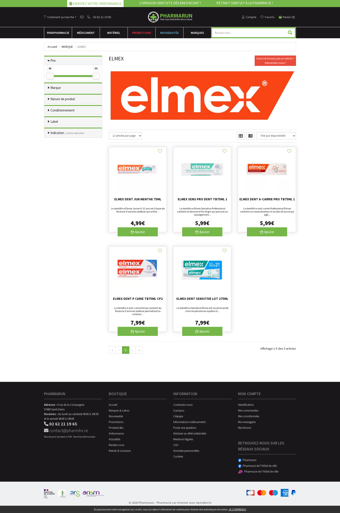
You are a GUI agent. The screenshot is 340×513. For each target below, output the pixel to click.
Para (58, 33)
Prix (53, 60)
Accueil (52, 47)
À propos (178, 410)
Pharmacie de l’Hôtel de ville (257, 466)
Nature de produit (62, 99)
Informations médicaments (189, 422)
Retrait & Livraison (120, 451)
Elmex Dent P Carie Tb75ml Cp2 (138, 299)
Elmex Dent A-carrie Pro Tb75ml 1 (267, 199)
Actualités (114, 439)
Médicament (86, 33)
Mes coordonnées (248, 416)
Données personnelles (186, 451)
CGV (175, 445)
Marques (197, 33)
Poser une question (184, 428)
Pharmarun (247, 460)
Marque (67, 47)
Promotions (141, 33)
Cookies (178, 456)
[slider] (50, 76)
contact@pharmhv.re (66, 430)
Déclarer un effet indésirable (189, 433)
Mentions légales (183, 439)
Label (54, 121)
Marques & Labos (119, 410)
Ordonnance (116, 433)
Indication (67, 133)
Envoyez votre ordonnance (95, 3)
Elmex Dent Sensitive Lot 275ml (202, 299)
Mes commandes (248, 410)
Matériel (113, 33)
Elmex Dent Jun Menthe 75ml (137, 199)
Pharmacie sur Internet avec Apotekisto (184, 503)
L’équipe (178, 416)
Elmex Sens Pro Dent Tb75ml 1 (202, 199)
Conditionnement (62, 110)
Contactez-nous (183, 405)
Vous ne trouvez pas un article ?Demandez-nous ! (275, 61)
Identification (246, 405)
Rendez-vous (116, 445)
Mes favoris (244, 428)
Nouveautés (169, 33)
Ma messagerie (247, 422)
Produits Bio (116, 428)
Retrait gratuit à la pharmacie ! (244, 3)
